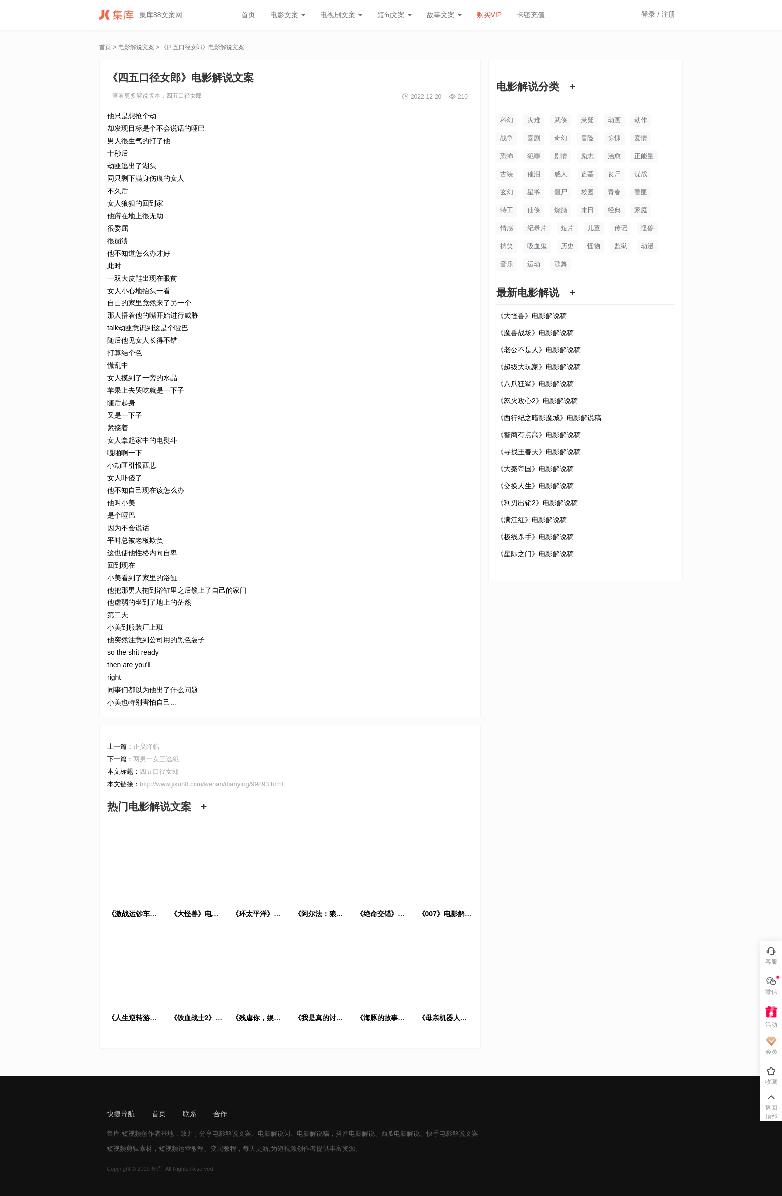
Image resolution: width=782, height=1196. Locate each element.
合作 (220, 1114)
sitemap (256, 1114)
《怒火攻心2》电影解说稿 (537, 400)
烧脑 (560, 210)
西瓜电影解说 (400, 1133)
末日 (587, 210)
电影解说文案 (136, 47)
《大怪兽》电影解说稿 (532, 315)
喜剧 (533, 138)
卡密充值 (531, 15)
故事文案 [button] (444, 15)
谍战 (640, 174)
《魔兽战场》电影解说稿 (535, 332)
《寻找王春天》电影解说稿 (539, 451)
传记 (620, 228)
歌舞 (560, 264)
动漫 (647, 246)
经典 (614, 210)
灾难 (533, 120)
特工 (506, 210)
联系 (189, 1114)
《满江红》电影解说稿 (532, 519)
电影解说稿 (313, 1133)
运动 (533, 264)
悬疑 (587, 120)
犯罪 (533, 156)
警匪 (640, 192)
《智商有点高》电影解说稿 (539, 434)
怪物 (593, 246)
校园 (587, 192)
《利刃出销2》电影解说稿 (537, 502)
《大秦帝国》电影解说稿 (535, 468)
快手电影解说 (445, 1133)
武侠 (560, 120)
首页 (248, 15)
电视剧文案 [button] (341, 15)
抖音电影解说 (355, 1133)
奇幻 (560, 138)
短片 (567, 228)
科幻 (506, 120)
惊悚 (614, 138)
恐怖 (506, 156)
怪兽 (647, 228)
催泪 (533, 174)
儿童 (593, 228)
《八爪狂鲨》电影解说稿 (535, 383)
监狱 (620, 246)
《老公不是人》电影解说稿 (539, 349)
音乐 (506, 264)
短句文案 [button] (394, 15)
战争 (506, 138)
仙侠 (533, 210)
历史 (567, 246)
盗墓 (587, 174)
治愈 (614, 156)
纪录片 (537, 228)
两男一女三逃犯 (156, 759)
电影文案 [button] (287, 15)
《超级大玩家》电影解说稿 (539, 366)
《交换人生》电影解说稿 (535, 485)
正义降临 (146, 746)
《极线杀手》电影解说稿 (535, 536)
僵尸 (560, 192)
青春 (614, 192)
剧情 (560, 156)
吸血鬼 (537, 246)
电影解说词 (274, 1133)
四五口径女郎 (184, 95)
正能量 (644, 156)
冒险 (587, 138)
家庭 (640, 210)
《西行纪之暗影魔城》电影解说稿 (549, 417)
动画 (614, 120)
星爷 (533, 192)
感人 (560, 174)
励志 (587, 156)
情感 (506, 228)
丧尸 (614, 174)
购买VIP (489, 15)
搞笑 (506, 246)
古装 (506, 174)
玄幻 (506, 192)
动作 (640, 120)
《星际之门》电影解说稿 (535, 553)
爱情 (640, 138)
